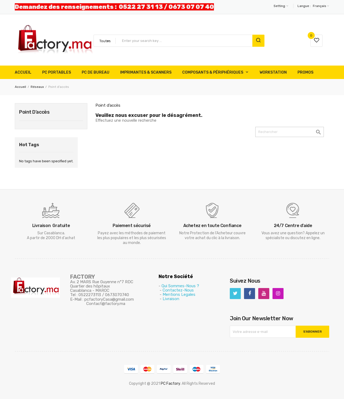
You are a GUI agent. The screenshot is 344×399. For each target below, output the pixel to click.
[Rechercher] (289, 132)
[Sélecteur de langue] (320, 6)
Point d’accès (34, 112)
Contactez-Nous (178, 290)
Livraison (171, 298)
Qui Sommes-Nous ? (180, 285)
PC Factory (170, 383)
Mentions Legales (179, 294)
